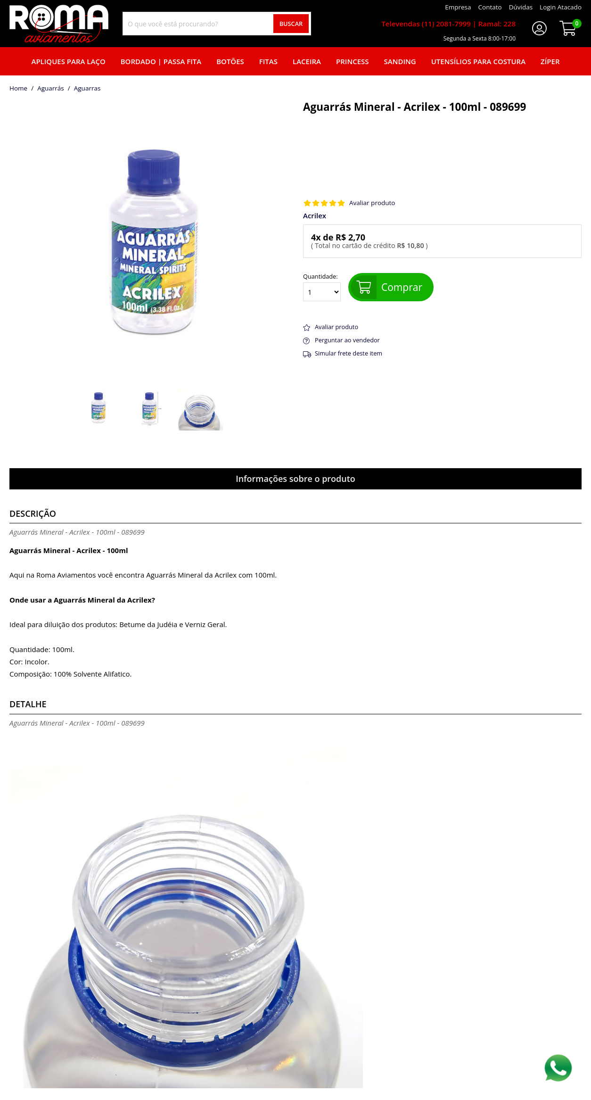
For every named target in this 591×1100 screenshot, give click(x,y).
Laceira (307, 61)
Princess (352, 61)
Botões (230, 61)
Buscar (291, 23)
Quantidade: (322, 287)
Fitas (268, 61)
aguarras (87, 88)
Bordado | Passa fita (161, 61)
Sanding (400, 61)
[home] (58, 23)
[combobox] (217, 23)
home (18, 88)
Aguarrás (50, 88)
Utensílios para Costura (478, 61)
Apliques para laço (68, 61)
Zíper (550, 61)
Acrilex (314, 216)
